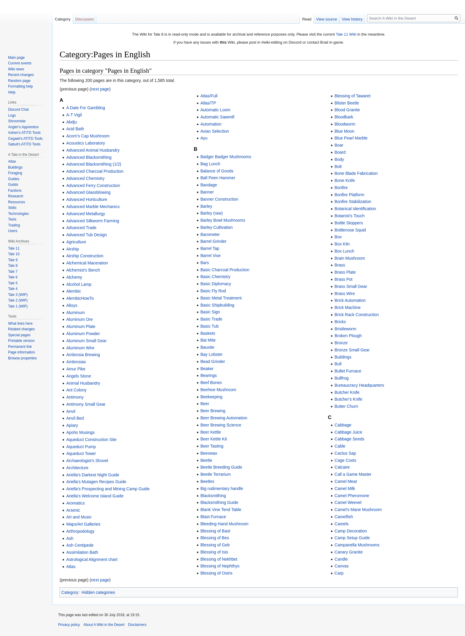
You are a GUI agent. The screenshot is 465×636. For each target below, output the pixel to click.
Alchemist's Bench (83, 270)
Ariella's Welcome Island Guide (94, 496)
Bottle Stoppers (349, 223)
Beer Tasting (212, 446)
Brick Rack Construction (357, 314)
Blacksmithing (213, 495)
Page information (21, 352)
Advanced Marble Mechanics (93, 206)
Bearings (208, 375)
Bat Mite (208, 340)
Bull (338, 363)
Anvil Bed (75, 418)
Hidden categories (98, 592)
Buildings (343, 357)
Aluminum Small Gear (86, 340)
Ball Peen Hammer (217, 177)
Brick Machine (348, 307)
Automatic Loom (215, 109)
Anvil (70, 411)
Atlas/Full (209, 95)
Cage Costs (345, 460)
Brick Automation (350, 300)
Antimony (74, 397)
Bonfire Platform (349, 194)
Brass (340, 265)
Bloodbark (344, 117)
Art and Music (79, 517)
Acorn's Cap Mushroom (87, 136)
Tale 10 (14, 254)
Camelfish (344, 516)
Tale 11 (14, 248)
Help (11, 92)
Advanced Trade (81, 227)
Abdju (71, 122)
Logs (12, 115)
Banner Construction (219, 199)
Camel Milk (345, 488)
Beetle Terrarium (215, 474)
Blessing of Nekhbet (219, 559)
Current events (19, 63)
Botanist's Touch (349, 215)
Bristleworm (345, 328)
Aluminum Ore (79, 319)
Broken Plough (348, 335)
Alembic (73, 291)
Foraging (15, 173)
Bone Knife (345, 180)
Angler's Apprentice (23, 127)
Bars (204, 262)
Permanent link (20, 347)
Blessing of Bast (215, 531)
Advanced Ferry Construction (93, 185)
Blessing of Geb (215, 545)
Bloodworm (345, 124)
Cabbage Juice (348, 432)
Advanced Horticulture (86, 199)
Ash (69, 538)
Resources (16, 202)
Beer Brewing (212, 410)
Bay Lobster (211, 354)
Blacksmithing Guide (219, 502)
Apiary (72, 425)
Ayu (204, 138)
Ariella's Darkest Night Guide (92, 474)
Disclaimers (137, 625)
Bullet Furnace (348, 371)
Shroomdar (17, 121)
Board (340, 152)
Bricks (340, 321)
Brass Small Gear (351, 286)
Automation (211, 124)
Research (15, 196)
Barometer (210, 234)
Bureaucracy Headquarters (359, 385)
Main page (16, 57)
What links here (20, 323)
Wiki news (16, 69)
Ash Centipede (79, 545)
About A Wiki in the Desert (104, 625)
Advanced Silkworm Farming (92, 220)
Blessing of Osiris (216, 573)
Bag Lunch (210, 163)
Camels (341, 523)
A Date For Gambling (85, 107)
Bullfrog (341, 378)
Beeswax (208, 453)
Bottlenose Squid (350, 230)
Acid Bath (75, 128)
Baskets (207, 333)
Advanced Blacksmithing (89, 157)
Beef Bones (211, 382)
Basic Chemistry (215, 276)
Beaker (207, 368)
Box (338, 236)
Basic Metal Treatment (221, 298)
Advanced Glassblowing (88, 192)
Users (12, 231)
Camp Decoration (351, 531)
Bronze (341, 342)
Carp (339, 573)
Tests (12, 219)
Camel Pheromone (352, 495)
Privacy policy (69, 625)
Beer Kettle (210, 432)
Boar (339, 145)
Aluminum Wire (80, 347)
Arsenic (73, 510)
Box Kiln (342, 244)
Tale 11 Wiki (346, 34)
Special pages (19, 335)
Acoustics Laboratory (85, 143)
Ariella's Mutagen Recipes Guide (96, 481)
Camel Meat (346, 481)
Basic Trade (211, 319)
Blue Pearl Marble (351, 138)
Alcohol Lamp (78, 284)
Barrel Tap (209, 248)
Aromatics (75, 503)
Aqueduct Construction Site (91, 439)
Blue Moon (344, 131)
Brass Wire (345, 293)
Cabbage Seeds (349, 439)
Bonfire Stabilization (353, 201)
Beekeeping (211, 396)
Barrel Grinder (213, 241)
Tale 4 (12, 289)
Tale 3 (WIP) (18, 295)
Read (306, 19)
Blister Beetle (347, 103)
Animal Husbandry (83, 383)
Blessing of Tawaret (352, 95)
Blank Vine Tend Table (220, 509)
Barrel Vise (210, 255)
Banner (207, 192)
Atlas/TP (208, 103)
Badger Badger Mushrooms (225, 156)
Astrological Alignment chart (91, 559)
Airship (72, 249)
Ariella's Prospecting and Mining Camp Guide (107, 488)
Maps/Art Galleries (83, 524)
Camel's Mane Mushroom (358, 509)
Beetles (207, 481)
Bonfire (341, 187)
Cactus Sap (345, 453)
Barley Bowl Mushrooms (222, 220)
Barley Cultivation (216, 227)
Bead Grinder (212, 361)
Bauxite (207, 347)
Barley (206, 206)
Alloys (71, 305)
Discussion (84, 19)
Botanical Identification (355, 208)
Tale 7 (12, 271)
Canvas (341, 566)
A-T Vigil (74, 114)
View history (352, 19)
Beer (204, 403)
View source (326, 19)
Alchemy (74, 277)
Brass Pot (344, 279)
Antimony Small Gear (85, 404)
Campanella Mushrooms (357, 545)
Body (339, 159)
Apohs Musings (80, 432)
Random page (19, 81)
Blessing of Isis (214, 552)
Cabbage (343, 425)
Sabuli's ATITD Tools (24, 144)
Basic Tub (209, 326)
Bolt (338, 166)
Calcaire (342, 467)
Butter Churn (346, 406)
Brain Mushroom (350, 258)
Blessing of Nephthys (220, 566)
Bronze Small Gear (352, 350)
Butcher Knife (347, 392)
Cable (340, 446)
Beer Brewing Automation (223, 417)
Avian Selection (214, 131)
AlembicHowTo (80, 298)
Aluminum (75, 312)
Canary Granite (349, 552)
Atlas (70, 566)
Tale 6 (12, 277)
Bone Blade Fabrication (356, 173)
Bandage (208, 185)
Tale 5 (12, 283)
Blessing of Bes (214, 537)
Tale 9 (12, 260)
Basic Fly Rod (213, 290)
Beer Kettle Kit (213, 439)
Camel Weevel (348, 502)
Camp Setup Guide (352, 537)
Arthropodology (80, 531)
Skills (12, 208)
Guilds (13, 185)
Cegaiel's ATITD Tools (25, 139)
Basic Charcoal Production (224, 269)
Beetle (206, 460)
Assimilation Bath (82, 552)
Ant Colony (76, 390)
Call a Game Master (353, 474)
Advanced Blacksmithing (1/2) (93, 164)
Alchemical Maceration (87, 263)
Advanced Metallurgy (85, 213)
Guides (13, 179)
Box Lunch (344, 251)
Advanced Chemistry (85, 178)
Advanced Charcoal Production (94, 171)
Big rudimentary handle (221, 488)
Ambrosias (76, 361)
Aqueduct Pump (81, 446)
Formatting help (20, 86)
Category (69, 592)
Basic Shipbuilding (217, 305)
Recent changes (21, 75)
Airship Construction (84, 255)
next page (100, 89)
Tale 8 (12, 266)
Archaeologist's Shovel (87, 460)
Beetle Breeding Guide (221, 467)
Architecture (77, 467)
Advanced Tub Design (86, 234)
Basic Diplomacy (215, 283)
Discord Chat (18, 109)
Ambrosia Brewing (83, 354)
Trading (14, 225)
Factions (14, 190)
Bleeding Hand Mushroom (224, 523)
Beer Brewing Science (220, 425)
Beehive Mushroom (218, 389)
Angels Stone (78, 376)
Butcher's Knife (348, 399)
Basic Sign (210, 312)
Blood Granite (347, 109)
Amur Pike (75, 369)
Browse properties (22, 358)
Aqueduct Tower (81, 453)
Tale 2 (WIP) (18, 300)
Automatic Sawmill (217, 117)
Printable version (21, 341)
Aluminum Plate (80, 326)
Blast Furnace (213, 516)
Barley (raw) (211, 213)
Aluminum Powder (83, 333)
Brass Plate (345, 272)
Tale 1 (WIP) (18, 306)
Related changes (21, 329)
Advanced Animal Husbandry (93, 150)
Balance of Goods (216, 171)
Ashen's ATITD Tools (24, 133)
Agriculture (76, 242)
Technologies (18, 214)
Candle (341, 559)
